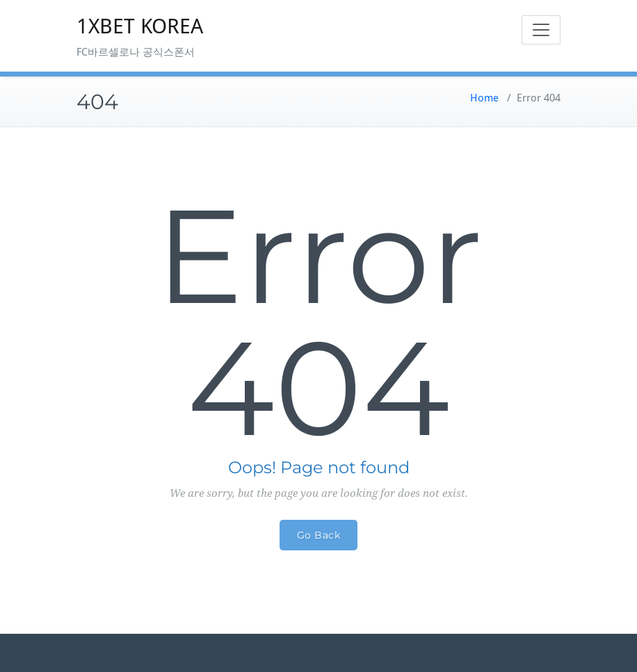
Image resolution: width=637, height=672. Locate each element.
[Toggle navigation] (541, 29)
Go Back (319, 535)
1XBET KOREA (139, 26)
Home (484, 98)
